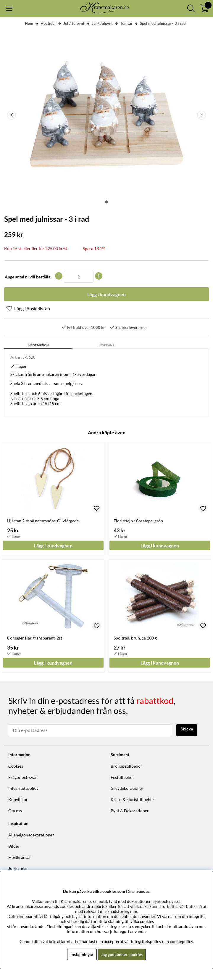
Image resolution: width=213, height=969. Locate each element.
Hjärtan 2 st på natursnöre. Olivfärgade (43, 520)
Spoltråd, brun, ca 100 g (135, 637)
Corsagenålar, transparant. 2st (34, 637)
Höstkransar (19, 857)
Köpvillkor (18, 799)
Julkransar (18, 868)
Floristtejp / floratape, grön (138, 520)
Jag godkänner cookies (122, 954)
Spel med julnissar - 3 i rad (162, 23)
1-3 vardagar (84, 374)
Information (38, 345)
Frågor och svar (22, 777)
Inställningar (81, 954)
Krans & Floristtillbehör (132, 799)
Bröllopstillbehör (126, 766)
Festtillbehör (122, 777)
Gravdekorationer (127, 788)
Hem (29, 23)
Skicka (186, 728)
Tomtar (126, 23)
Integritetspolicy (23, 788)
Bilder (14, 846)
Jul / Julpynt (73, 23)
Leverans (106, 345)
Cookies (15, 766)
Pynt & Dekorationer (130, 810)
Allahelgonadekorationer (31, 834)
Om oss (15, 810)
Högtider (48, 23)
